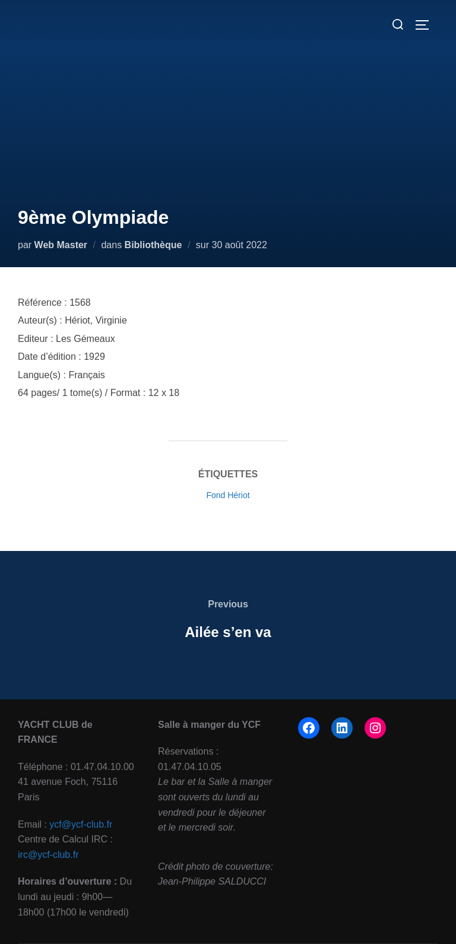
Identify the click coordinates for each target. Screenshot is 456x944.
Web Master (61, 245)
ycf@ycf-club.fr (80, 824)
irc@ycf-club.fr (48, 855)
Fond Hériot (227, 495)
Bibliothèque (153, 245)
